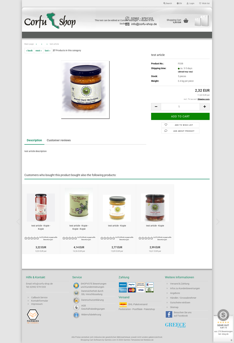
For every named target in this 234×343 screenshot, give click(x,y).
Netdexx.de (148, 340)
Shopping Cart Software (91, 340)
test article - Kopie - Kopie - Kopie (78, 227)
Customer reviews (59, 140)
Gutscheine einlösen (180, 302)
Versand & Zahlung (179, 283)
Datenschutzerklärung (92, 300)
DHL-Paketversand (137, 304)
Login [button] (190, 3)
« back (29, 50)
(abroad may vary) (185, 72)
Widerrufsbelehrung (91, 314)
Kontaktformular (39, 300)
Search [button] (167, 3)
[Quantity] (180, 106)
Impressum (37, 304)
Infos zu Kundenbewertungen (185, 288)
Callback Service (39, 297)
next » (39, 50)
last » (47, 50)
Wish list (204, 3)
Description (34, 140)
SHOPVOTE (86, 283)
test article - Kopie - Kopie (40, 227)
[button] (179, 3)
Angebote (175, 293)
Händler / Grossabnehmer (183, 298)
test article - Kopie (117, 225)
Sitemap (174, 307)
